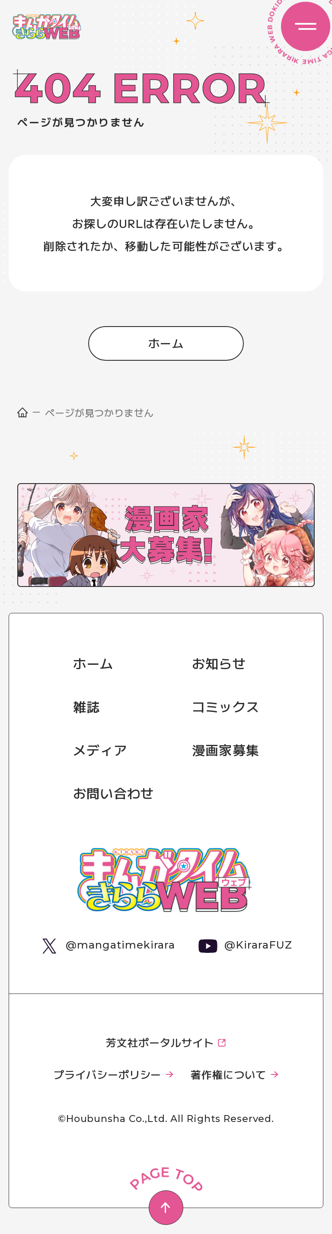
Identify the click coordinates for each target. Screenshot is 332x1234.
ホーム (166, 343)
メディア (100, 749)
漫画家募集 (225, 749)
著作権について (228, 1074)
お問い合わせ (113, 792)
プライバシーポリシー (108, 1074)
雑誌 (86, 706)
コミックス (225, 706)
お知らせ (219, 663)
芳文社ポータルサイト (160, 1042)
